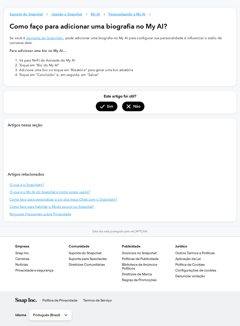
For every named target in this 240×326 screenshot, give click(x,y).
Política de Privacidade (59, 300)
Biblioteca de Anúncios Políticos (140, 266)
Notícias (21, 264)
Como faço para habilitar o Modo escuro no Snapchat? (52, 207)
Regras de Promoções (139, 280)
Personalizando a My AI (127, 14)
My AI (95, 14)
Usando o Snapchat (66, 14)
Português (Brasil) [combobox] (50, 315)
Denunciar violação (190, 276)
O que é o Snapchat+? (27, 185)
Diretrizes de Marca (137, 274)
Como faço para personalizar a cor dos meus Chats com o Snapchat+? (63, 199)
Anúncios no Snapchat (139, 253)
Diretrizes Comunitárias (87, 264)
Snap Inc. (22, 253)
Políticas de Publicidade (140, 259)
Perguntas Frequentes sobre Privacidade (40, 214)
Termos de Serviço (97, 300)
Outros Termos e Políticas (195, 253)
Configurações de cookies (195, 270)
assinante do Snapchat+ (44, 38)
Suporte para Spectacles (88, 259)
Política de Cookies (190, 264)
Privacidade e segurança (34, 270)
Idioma (20, 315)
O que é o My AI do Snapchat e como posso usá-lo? (50, 192)
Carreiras (22, 259)
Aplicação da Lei (188, 259)
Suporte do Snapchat (26, 14)
